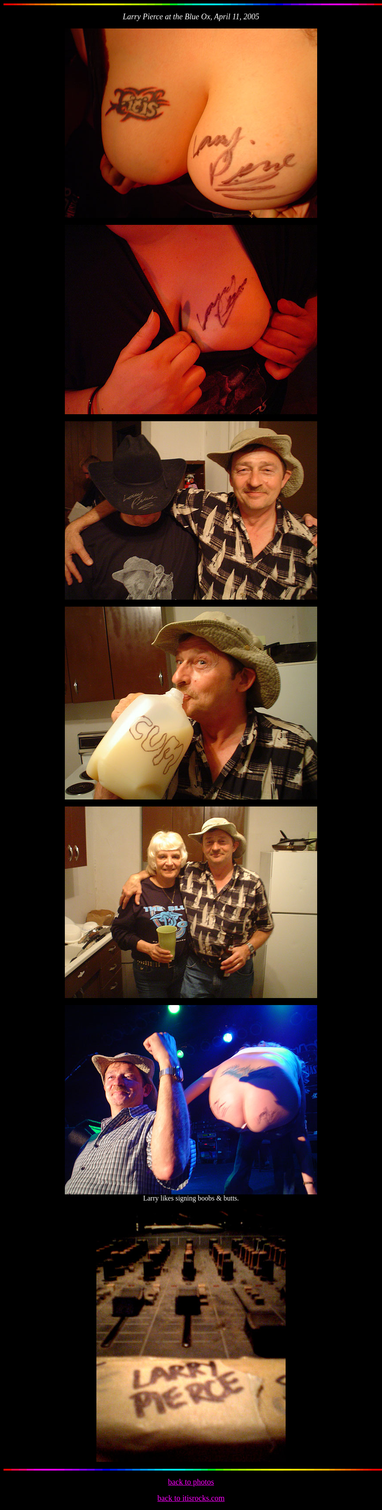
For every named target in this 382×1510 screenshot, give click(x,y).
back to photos (191, 1482)
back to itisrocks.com (190, 1498)
